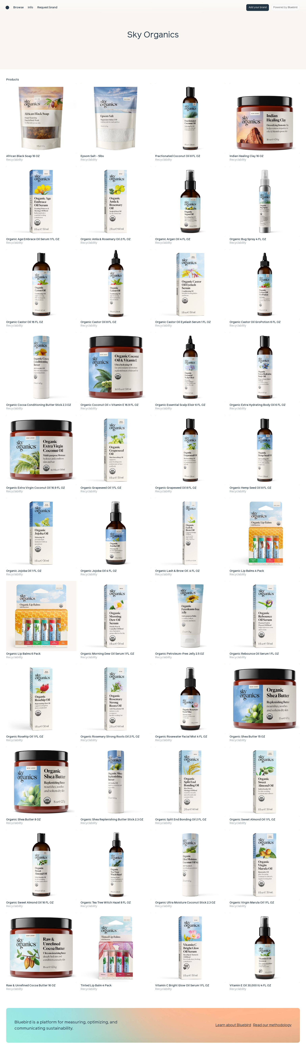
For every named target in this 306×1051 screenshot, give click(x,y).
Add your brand (258, 7)
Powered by (285, 7)
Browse (18, 7)
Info (30, 7)
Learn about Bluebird (233, 1025)
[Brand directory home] (7, 7)
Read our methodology (272, 1025)
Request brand (47, 7)
